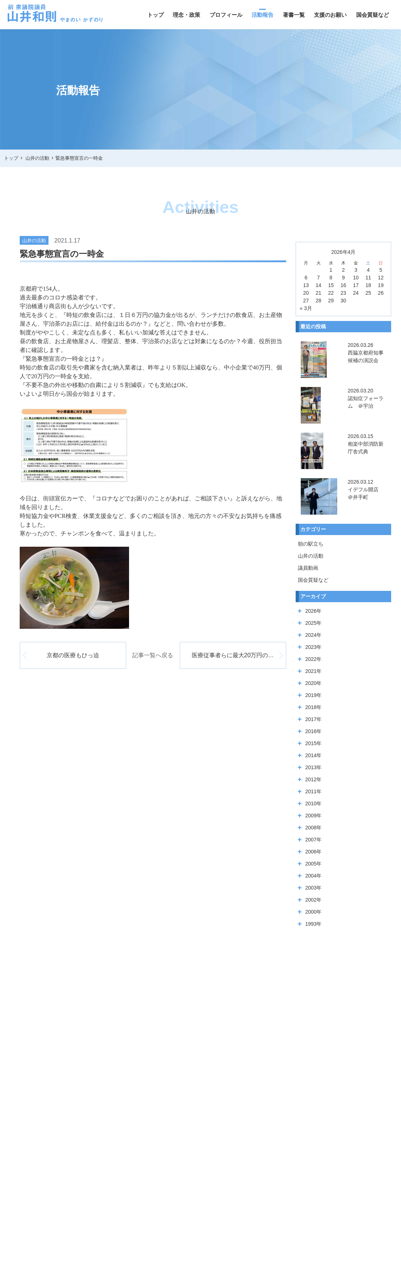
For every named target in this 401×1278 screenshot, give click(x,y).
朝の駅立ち (310, 544)
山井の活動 (310, 556)
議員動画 (308, 568)
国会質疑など (372, 15)
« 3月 (306, 308)
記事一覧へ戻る (152, 655)
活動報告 (262, 15)
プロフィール (226, 15)
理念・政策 (186, 15)
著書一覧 (294, 15)
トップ (155, 15)
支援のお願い (330, 15)
